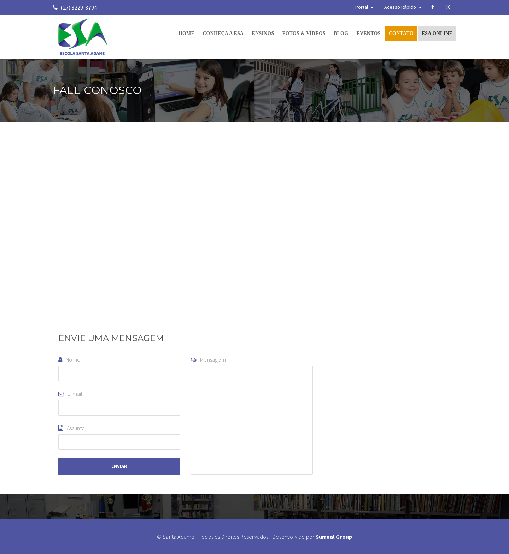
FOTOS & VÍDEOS (304, 33)
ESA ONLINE (437, 33)
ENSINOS (263, 33)
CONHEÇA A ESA (223, 33)
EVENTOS (368, 33)
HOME (186, 33)
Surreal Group (334, 536)
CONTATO (401, 33)
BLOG (341, 33)
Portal (364, 7)
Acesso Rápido (403, 7)
